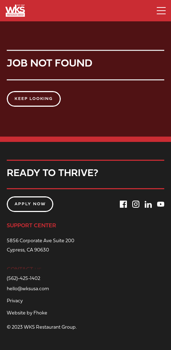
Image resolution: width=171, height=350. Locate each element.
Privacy (15, 301)
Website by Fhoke (27, 313)
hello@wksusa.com (28, 289)
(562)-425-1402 (23, 278)
